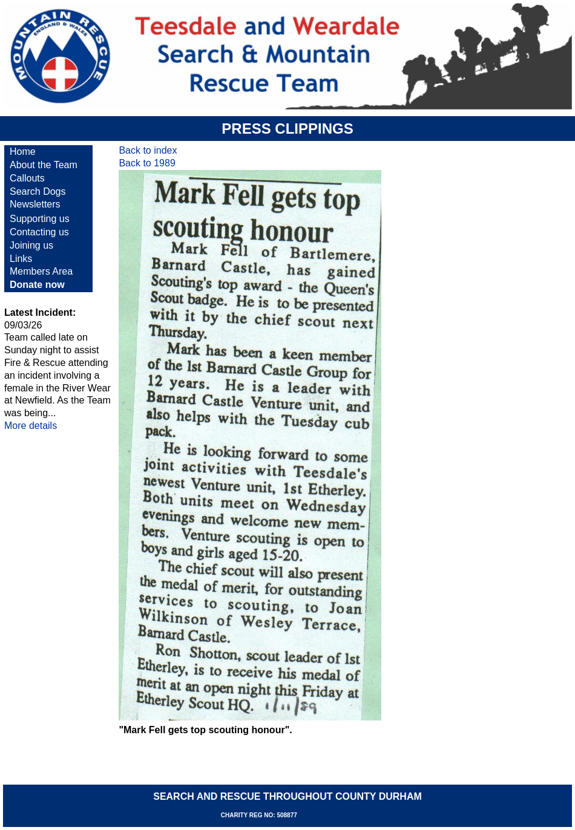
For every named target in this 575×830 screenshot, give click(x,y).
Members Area (41, 271)
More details (30, 425)
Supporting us (40, 219)
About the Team (43, 165)
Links (21, 258)
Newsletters (35, 204)
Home (23, 151)
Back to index (148, 150)
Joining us (31, 245)
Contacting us (39, 232)
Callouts (27, 178)
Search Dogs (38, 191)
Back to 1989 (147, 163)
